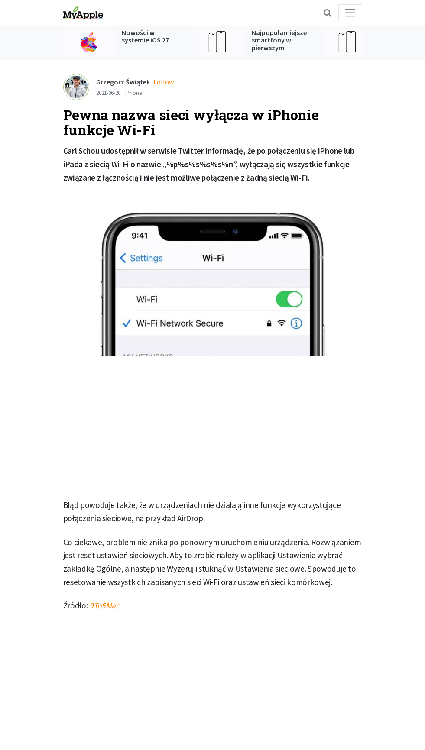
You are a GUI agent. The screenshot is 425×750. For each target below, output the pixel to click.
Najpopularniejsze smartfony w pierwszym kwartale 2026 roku (281, 44)
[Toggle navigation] (350, 12)
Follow (163, 82)
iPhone (133, 92)
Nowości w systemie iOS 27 (145, 36)
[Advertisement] (212, 427)
